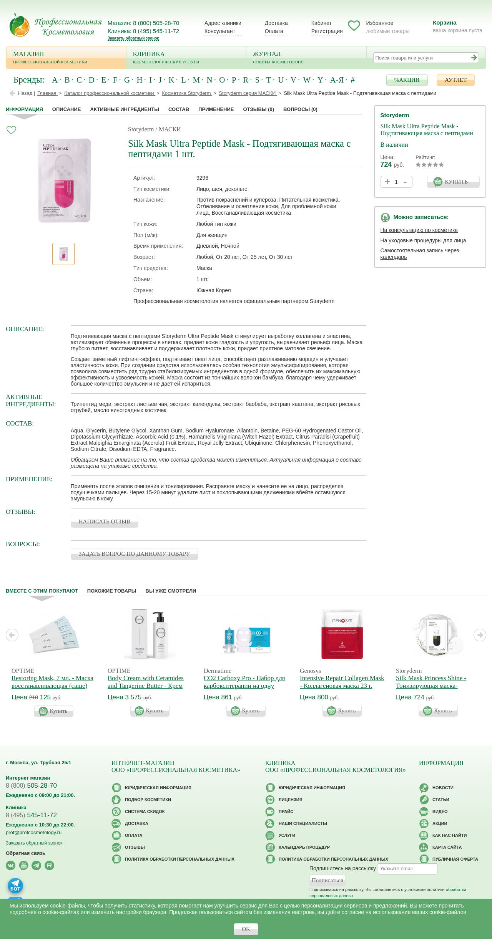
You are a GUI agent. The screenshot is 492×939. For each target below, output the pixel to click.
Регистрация (327, 31)
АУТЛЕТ (456, 80)
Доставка (276, 23)
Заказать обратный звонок (133, 38)
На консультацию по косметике (419, 230)
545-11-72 (31, 815)
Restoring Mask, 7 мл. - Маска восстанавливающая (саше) (52, 681)
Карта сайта (447, 847)
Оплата (274, 31)
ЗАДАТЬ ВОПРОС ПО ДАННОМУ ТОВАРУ (134, 554)
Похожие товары (111, 591)
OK (246, 929)
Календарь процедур (304, 847)
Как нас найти (449, 835)
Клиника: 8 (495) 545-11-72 (143, 31)
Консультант (219, 31)
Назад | (26, 93)
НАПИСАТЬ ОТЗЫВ (104, 521)
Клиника (186, 58)
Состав (178, 109)
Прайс (286, 811)
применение (216, 109)
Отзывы (258, 109)
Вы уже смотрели (171, 591)
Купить (59, 711)
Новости (443, 787)
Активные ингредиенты (125, 109)
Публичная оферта (455, 859)
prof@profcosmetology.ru (34, 832)
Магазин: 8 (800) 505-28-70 (143, 23)
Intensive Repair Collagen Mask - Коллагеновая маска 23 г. (342, 681)
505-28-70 (31, 785)
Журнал (306, 58)
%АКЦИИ (407, 80)
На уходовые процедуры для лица (423, 240)
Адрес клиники (222, 23)
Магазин (66, 58)
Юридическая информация (158, 787)
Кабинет (321, 23)
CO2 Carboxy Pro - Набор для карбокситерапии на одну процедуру (244, 685)
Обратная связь (25, 853)
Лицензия (291, 799)
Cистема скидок (145, 811)
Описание (66, 109)
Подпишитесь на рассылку (342, 868)
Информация (24, 109)
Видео (440, 811)
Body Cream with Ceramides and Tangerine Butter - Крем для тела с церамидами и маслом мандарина (146, 689)
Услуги (287, 835)
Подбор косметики (148, 799)
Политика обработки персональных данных (179, 859)
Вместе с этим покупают (42, 591)
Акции (439, 823)
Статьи (440, 799)
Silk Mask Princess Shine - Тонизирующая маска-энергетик (431, 685)
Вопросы (300, 109)
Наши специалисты (303, 823)
